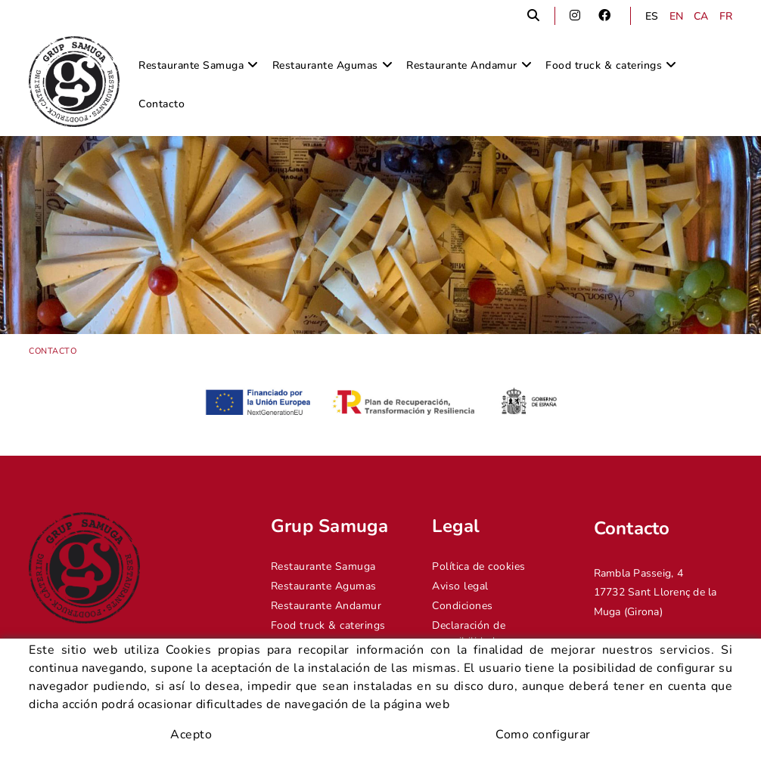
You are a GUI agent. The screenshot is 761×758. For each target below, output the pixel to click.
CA (701, 16)
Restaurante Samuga (323, 566)
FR (726, 16)
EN (676, 16)
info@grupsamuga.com (650, 693)
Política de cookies (479, 566)
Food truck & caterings (328, 625)
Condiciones (462, 606)
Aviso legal (460, 586)
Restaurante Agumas (324, 586)
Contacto (293, 645)
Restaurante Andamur (326, 606)
